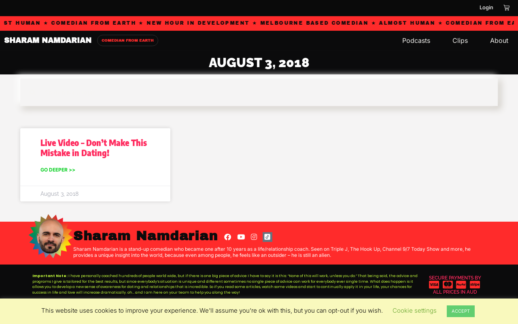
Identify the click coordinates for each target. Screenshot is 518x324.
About (499, 40)
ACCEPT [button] (461, 311)
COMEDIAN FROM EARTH (128, 40)
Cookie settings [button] (415, 310)
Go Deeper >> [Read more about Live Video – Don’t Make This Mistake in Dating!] (57, 170)
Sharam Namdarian (145, 236)
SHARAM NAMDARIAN (47, 40)
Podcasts (416, 40)
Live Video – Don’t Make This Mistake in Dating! (93, 147)
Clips (460, 40)
